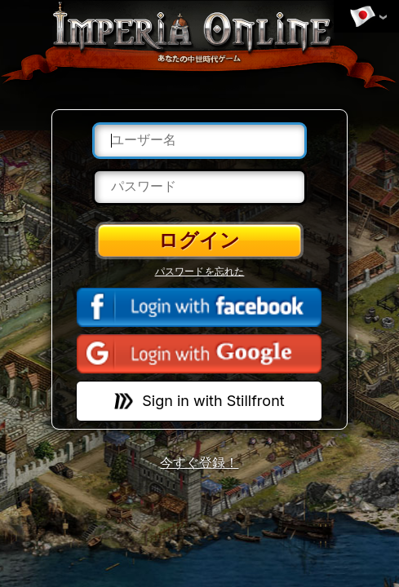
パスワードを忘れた (200, 271)
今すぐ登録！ (199, 463)
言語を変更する (362, 17)
